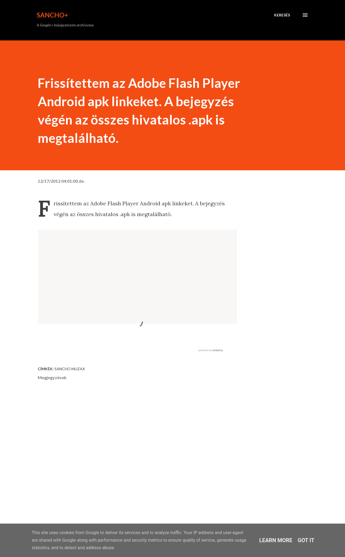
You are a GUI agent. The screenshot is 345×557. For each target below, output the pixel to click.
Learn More (275, 540)
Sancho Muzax (69, 368)
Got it (306, 540)
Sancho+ (52, 15)
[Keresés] (282, 15)
